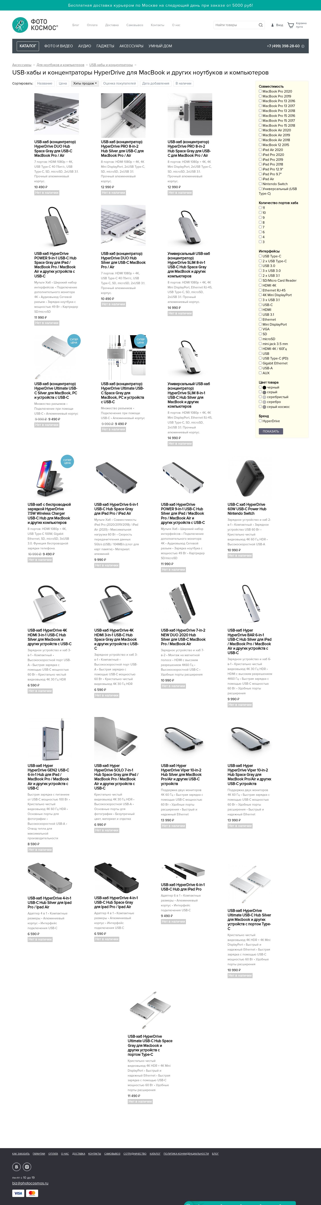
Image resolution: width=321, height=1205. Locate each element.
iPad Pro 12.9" (271, 169)
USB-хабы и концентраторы (111, 65)
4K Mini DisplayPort (275, 295)
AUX (264, 373)
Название (44, 83)
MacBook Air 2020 (275, 130)
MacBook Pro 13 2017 (277, 106)
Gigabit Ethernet (273, 363)
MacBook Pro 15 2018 (277, 126)
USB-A (266, 368)
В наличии (183, 83)
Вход (279, 25)
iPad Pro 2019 (271, 160)
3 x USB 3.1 (269, 300)
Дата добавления (155, 83)
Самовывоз (134, 25)
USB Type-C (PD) (273, 358)
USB (264, 354)
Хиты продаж (85, 83)
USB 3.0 (267, 266)
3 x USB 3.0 (270, 271)
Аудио (84, 46)
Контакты (157, 25)
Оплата (92, 25)
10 (262, 213)
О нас (176, 25)
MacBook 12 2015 (274, 145)
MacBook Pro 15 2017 (277, 121)
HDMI (265, 310)
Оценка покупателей (119, 83)
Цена (63, 83)
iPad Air (266, 179)
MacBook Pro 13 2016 (277, 101)
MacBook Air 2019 (274, 135)
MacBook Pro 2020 (275, 91)
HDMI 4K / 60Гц (273, 349)
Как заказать (21, 1153)
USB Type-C (270, 256)
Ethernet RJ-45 (272, 290)
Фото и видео (58, 46)
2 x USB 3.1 (269, 276)
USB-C (266, 305)
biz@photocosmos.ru (30, 1183)
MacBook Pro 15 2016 (277, 116)
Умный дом (160, 46)
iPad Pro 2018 (271, 164)
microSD (267, 339)
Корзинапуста (301, 25)
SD (263, 334)
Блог (75, 25)
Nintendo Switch (273, 184)
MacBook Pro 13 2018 (277, 111)
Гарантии (39, 1153)
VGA (264, 329)
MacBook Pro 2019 (275, 96)
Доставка (112, 25)
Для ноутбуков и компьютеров (60, 65)
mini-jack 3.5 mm (273, 344)
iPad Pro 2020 (271, 155)
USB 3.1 (266, 315)
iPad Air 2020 (271, 150)
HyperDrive (269, 421)
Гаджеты (105, 46)
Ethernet (267, 320)
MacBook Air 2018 (274, 140)
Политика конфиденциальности (186, 1153)
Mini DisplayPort (273, 324)
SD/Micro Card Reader (277, 281)
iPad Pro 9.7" (270, 174)
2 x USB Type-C (273, 261)
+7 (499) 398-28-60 (283, 46)
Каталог (155, 1153)
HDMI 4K (267, 285)
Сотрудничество (134, 1153)
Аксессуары (131, 46)
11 (262, 208)
